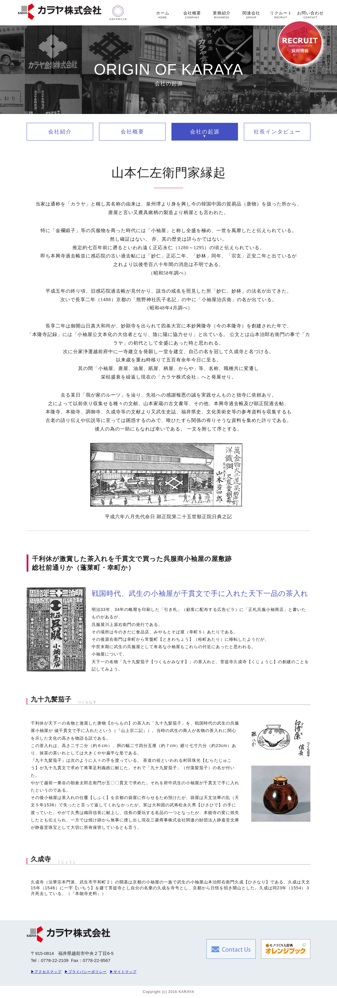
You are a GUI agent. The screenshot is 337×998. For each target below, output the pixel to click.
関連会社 (251, 15)
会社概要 (192, 15)
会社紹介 (60, 132)
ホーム (162, 15)
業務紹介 (222, 15)
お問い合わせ (310, 15)
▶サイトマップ (123, 972)
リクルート (281, 15)
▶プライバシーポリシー (85, 972)
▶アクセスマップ (46, 972)
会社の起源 (205, 132)
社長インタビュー (277, 132)
